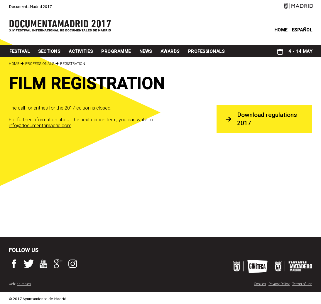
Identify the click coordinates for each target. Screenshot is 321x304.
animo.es (24, 284)
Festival (19, 51)
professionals (206, 51)
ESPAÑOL (302, 30)
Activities (81, 51)
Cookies (260, 284)
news (145, 51)
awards (170, 51)
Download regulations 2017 (267, 119)
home (281, 30)
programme (116, 51)
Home (14, 63)
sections (49, 51)
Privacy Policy (279, 284)
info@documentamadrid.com (40, 125)
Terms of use (302, 284)
